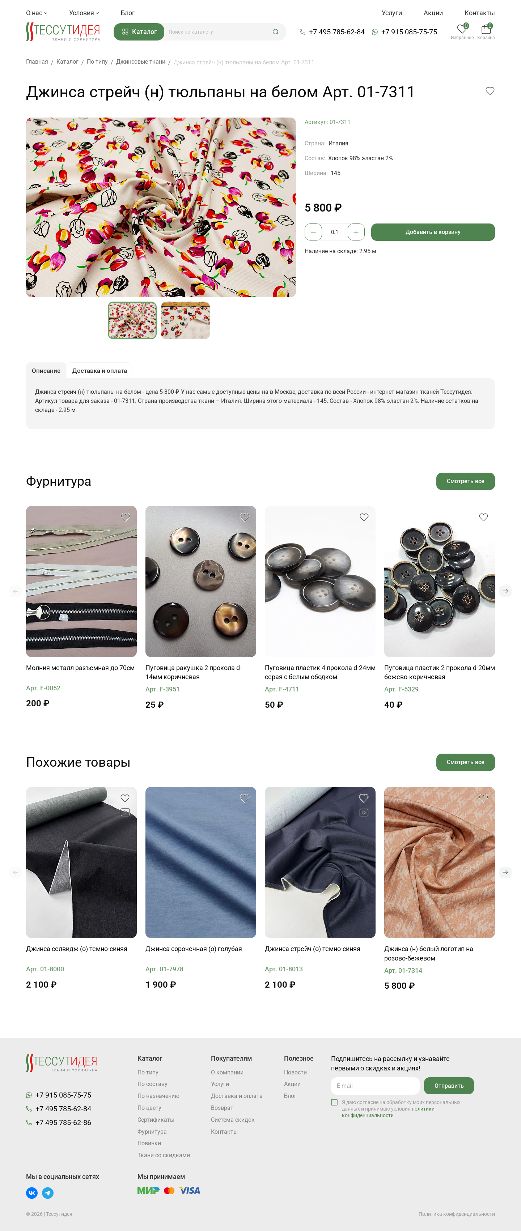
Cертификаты (155, 1119)
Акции (433, 13)
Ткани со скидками (163, 1155)
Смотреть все (465, 483)
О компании (227, 1072)
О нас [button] (36, 13)
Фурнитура (152, 1131)
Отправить (448, 1085)
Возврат (222, 1107)
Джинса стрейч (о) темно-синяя (312, 951)
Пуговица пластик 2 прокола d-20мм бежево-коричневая (439, 674)
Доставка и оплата (237, 1095)
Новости (295, 1072)
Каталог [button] (141, 32)
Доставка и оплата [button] (102, 372)
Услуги (392, 13)
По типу (147, 1072)
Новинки (149, 1143)
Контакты (480, 13)
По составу (152, 1084)
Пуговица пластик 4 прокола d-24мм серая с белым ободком (320, 674)
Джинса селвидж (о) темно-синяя (76, 951)
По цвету (149, 1107)
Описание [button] (47, 372)
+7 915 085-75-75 (410, 32)
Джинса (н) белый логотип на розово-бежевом (428, 956)
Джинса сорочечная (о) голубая (193, 951)
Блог (128, 13)
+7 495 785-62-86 (63, 1122)
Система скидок (233, 1119)
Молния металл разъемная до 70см (80, 670)
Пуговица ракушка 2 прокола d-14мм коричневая (193, 674)
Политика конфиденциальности (457, 1214)
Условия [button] (84, 13)
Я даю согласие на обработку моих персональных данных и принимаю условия (401, 1108)
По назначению (158, 1095)
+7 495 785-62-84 (338, 32)
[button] (278, 32)
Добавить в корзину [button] (433, 232)
